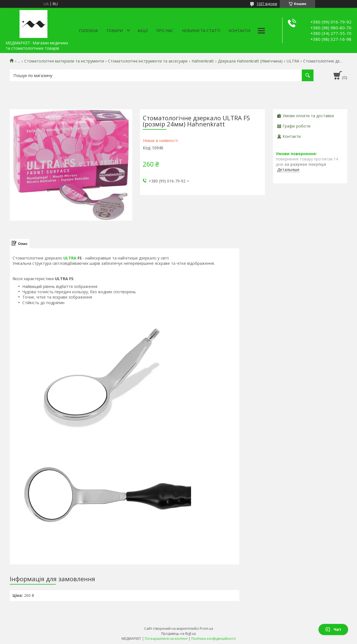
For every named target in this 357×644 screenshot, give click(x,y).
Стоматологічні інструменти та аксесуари (147, 61)
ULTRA (293, 61)
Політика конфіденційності (213, 638)
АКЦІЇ (143, 30)
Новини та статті (201, 30)
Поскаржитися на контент (166, 638)
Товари (114, 30)
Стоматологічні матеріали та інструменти (64, 61)
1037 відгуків (267, 3)
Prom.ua (206, 628)
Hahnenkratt (203, 61)
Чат (333, 629)
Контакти (239, 30)
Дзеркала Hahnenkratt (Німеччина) (250, 61)
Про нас (164, 30)
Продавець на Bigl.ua (178, 633)
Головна (88, 30)
